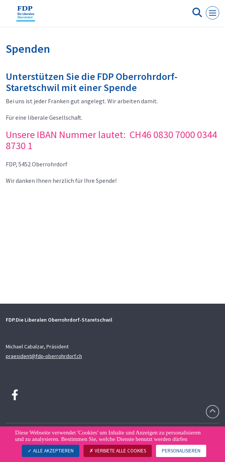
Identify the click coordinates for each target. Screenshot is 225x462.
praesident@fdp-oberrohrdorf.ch (44, 356)
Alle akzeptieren (51, 450)
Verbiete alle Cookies (117, 450)
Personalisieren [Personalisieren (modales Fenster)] (181, 450)
